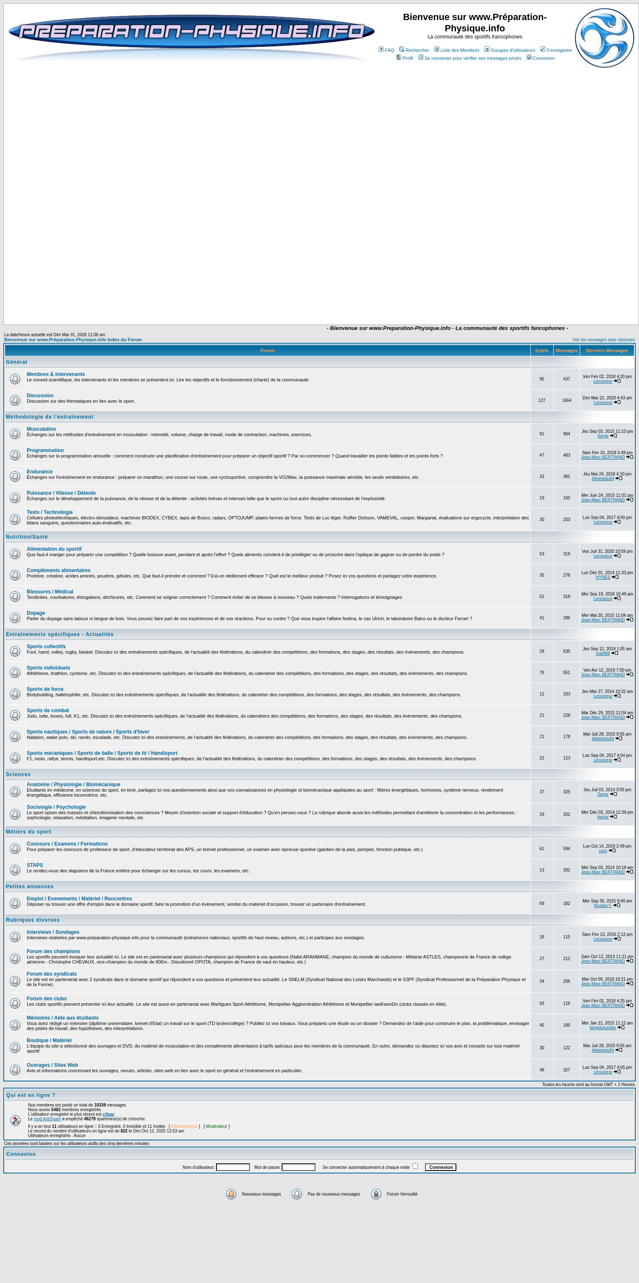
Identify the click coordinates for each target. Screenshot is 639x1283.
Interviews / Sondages (53, 932)
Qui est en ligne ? (31, 1095)
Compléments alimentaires (59, 570)
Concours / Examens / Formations (67, 844)
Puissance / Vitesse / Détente (61, 493)
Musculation (41, 429)
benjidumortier (603, 1027)
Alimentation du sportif (54, 549)
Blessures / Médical (50, 592)
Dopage (36, 613)
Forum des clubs (47, 999)
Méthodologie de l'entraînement (50, 417)
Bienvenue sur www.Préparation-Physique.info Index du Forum (73, 339)
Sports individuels (48, 668)
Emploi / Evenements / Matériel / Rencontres (79, 899)
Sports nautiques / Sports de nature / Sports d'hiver (88, 732)
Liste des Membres (456, 50)
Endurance (40, 472)
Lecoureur (602, 381)
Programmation (45, 450)
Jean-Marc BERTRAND (603, 457)
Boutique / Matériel (49, 1040)
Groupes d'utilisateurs (509, 50)
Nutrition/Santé (27, 537)
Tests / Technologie (50, 512)
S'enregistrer (556, 50)
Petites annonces (30, 886)
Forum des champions (53, 951)
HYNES (603, 577)
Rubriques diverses (33, 920)
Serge (602, 436)
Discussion (40, 396)
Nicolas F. (603, 905)
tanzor (603, 817)
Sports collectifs (46, 646)
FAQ (386, 50)
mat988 (603, 653)
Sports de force (45, 689)
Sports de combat (48, 710)
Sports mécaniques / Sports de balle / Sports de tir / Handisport (102, 753)
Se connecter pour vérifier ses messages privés (470, 58)
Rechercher (414, 50)
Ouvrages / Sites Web (52, 1065)
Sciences (18, 774)
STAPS (35, 865)
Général (17, 362)
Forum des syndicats (52, 974)
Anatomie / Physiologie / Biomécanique (73, 784)
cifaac (109, 1114)
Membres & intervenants (56, 374)
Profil (404, 58)
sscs (603, 851)
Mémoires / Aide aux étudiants (63, 1018)
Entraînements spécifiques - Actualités (60, 634)
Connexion (541, 58)
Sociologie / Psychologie (56, 807)
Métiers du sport (28, 832)
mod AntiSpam (47, 1119)
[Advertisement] (267, 300)
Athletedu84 (603, 478)
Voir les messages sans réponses (604, 339)
